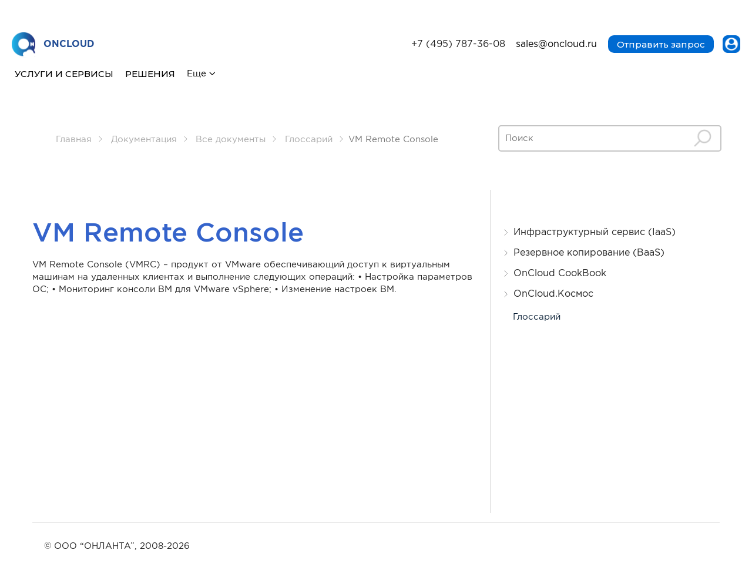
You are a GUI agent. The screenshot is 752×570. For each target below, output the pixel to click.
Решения (150, 73)
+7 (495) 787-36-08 (458, 44)
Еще (196, 74)
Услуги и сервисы (64, 73)
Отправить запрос (661, 44)
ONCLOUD (53, 45)
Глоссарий (536, 317)
